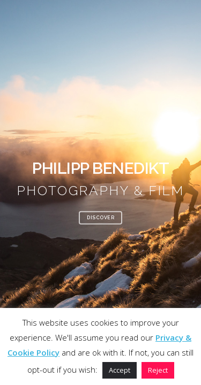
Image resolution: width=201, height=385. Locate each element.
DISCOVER (100, 217)
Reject (158, 370)
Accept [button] (119, 370)
